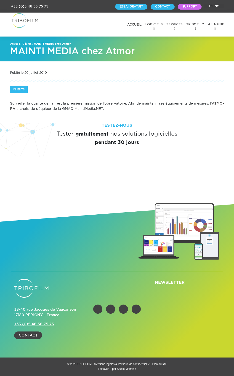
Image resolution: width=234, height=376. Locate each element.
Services (174, 24)
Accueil (134, 24)
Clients (27, 43)
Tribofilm (195, 24)
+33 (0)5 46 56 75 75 (29, 6)
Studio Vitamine (126, 369)
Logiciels (154, 24)
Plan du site (159, 364)
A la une (216, 24)
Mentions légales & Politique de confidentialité (122, 364)
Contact (28, 335)
